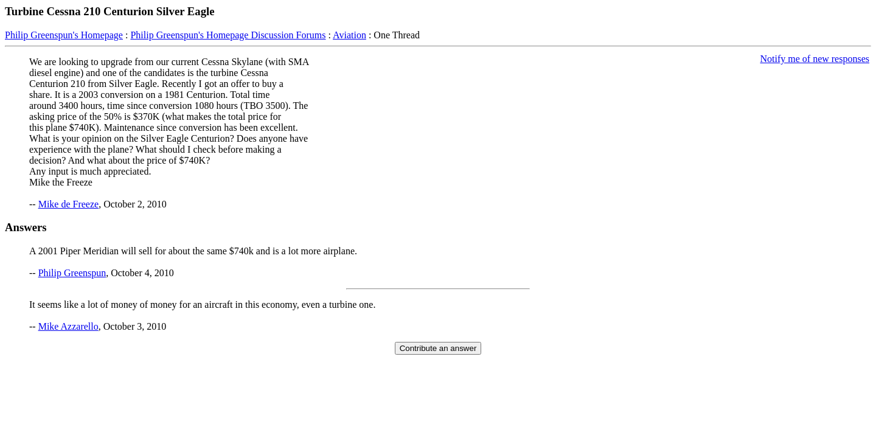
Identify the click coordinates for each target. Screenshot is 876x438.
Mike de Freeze (68, 204)
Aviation (349, 35)
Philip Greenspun (72, 273)
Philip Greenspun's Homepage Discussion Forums (227, 35)
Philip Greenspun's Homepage (64, 35)
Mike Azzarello (68, 326)
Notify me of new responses (814, 59)
